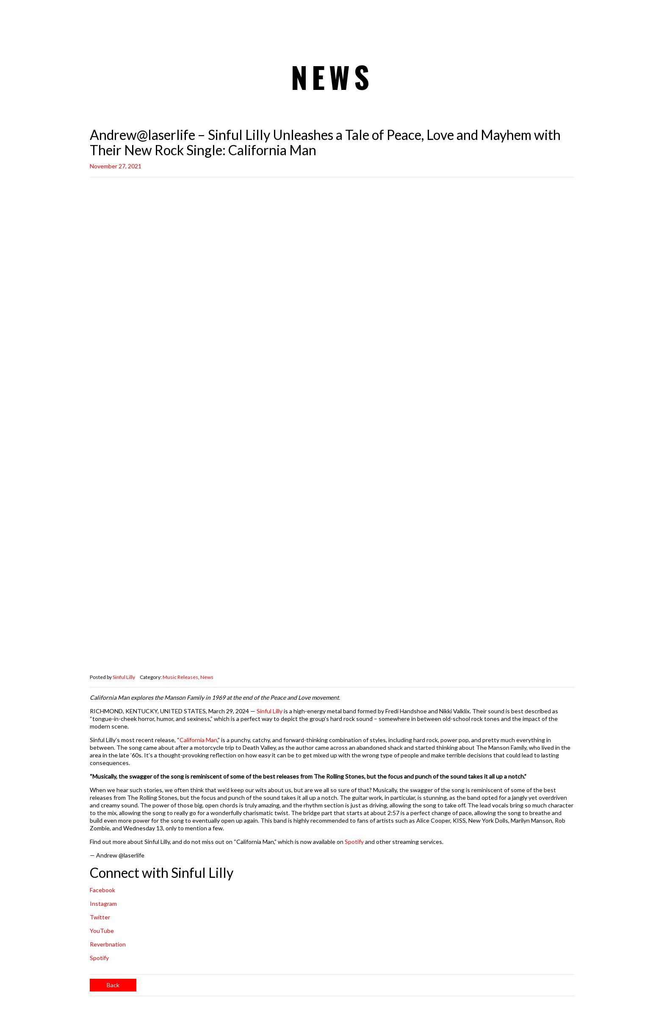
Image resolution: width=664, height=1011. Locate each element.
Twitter (100, 917)
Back (113, 985)
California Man (198, 739)
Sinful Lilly (124, 677)
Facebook (102, 890)
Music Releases (180, 677)
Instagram (103, 903)
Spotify (354, 841)
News (206, 677)
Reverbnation (108, 944)
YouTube (102, 930)
